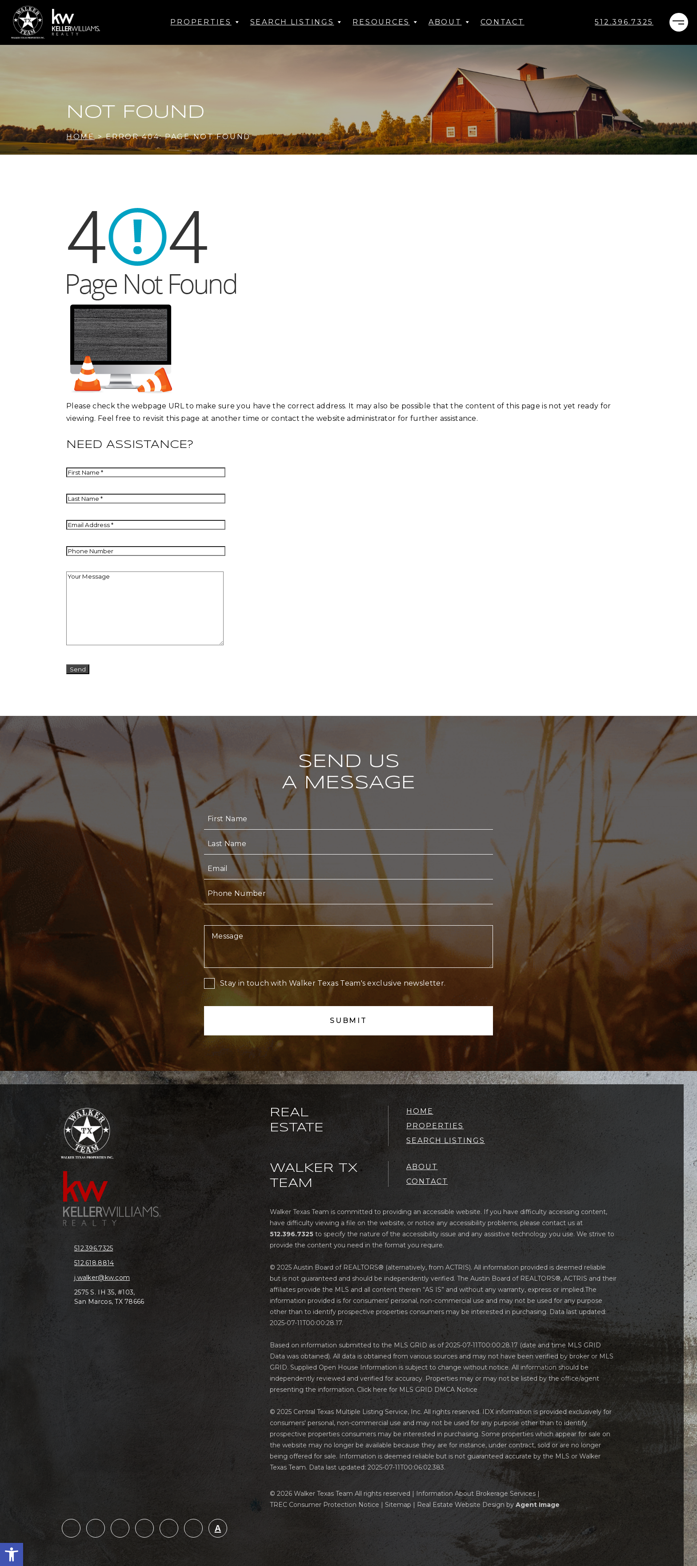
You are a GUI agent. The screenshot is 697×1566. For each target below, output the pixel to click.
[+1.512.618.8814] (116, 1263)
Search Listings (296, 22)
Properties (204, 22)
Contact (503, 22)
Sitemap (398, 1505)
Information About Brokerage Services (476, 1494)
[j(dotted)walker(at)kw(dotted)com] (116, 1277)
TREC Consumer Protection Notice (324, 1505)
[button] (11, 1554)
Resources (385, 22)
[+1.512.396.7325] (624, 22)
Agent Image (538, 1505)
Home (419, 1111)
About (449, 22)
